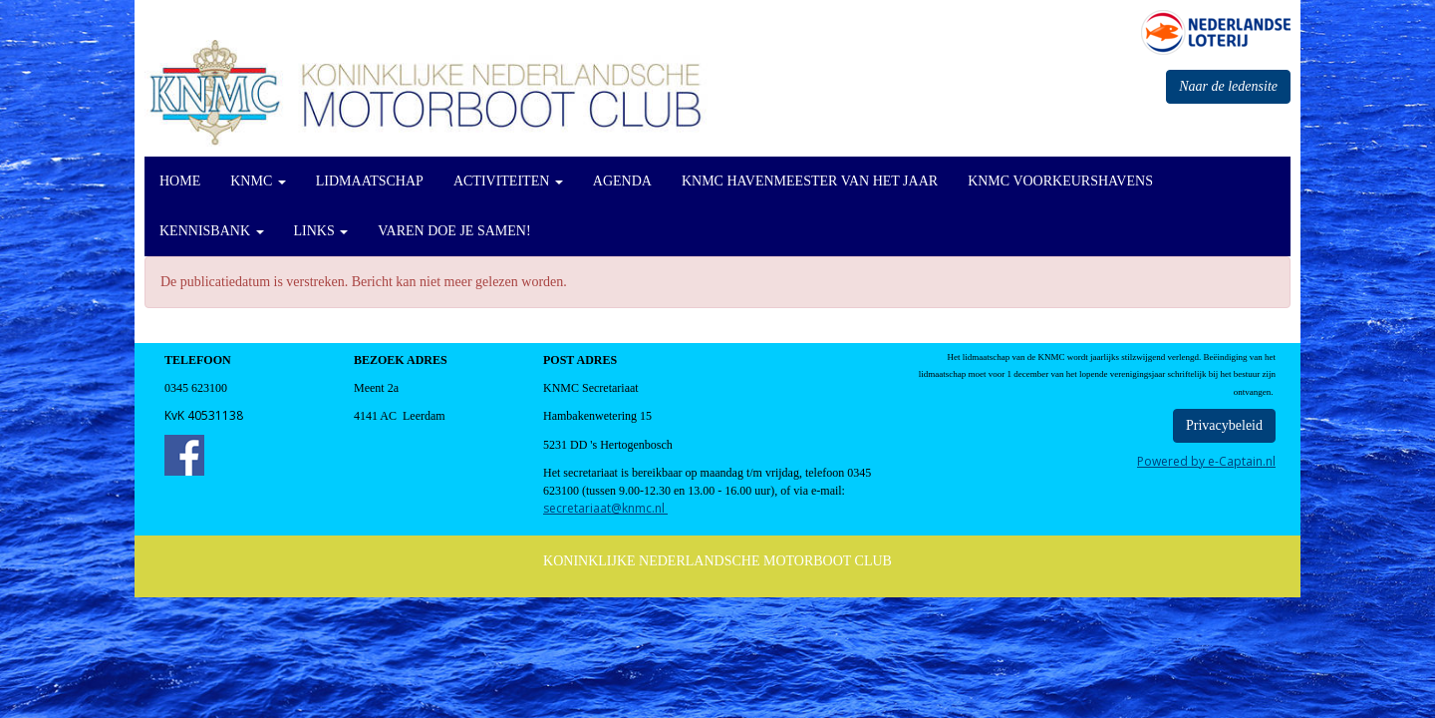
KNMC (258, 181)
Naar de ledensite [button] (1228, 86)
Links (321, 230)
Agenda (622, 181)
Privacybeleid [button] (1224, 425)
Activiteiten (508, 181)
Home (179, 181)
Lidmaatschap (370, 181)
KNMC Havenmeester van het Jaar (810, 181)
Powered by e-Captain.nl (1206, 461)
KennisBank (211, 230)
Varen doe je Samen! (454, 230)
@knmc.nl (605, 508)
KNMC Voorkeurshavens (1060, 181)
